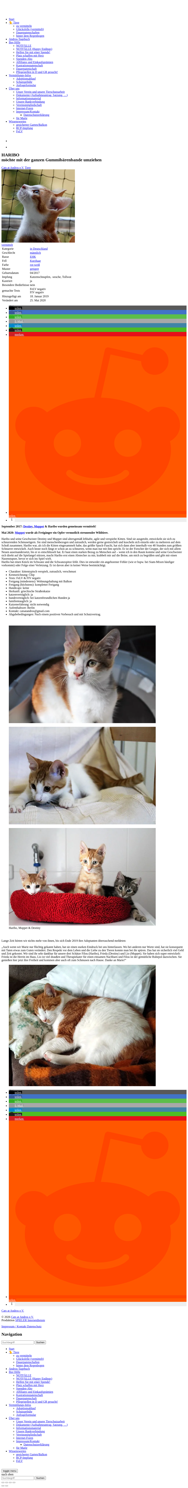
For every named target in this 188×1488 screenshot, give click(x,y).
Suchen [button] (40, 1342)
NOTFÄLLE (23, 45)
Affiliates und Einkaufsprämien (34, 62)
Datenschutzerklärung (36, 114)
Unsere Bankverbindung (30, 101)
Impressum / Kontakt (14, 1326)
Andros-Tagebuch (19, 39)
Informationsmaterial (28, 98)
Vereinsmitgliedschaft (29, 105)
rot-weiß (35, 264)
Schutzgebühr (24, 81)
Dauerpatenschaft (26, 68)
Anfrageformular (26, 85)
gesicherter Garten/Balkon (31, 124)
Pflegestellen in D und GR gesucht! (37, 72)
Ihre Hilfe (14, 42)
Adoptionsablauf (26, 78)
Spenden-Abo (24, 58)
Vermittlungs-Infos (20, 75)
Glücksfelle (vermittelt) (30, 29)
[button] (15, 308)
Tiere (28, 167)
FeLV (19, 131)
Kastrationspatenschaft (29, 65)
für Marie (21, 118)
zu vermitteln (24, 25)
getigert (34, 268)
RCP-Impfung (24, 128)
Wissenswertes (17, 121)
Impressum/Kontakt (27, 111)
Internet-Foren (24, 108)
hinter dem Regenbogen (30, 35)
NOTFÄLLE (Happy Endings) (34, 49)
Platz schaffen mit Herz (30, 55)
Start (11, 19)
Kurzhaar (35, 260)
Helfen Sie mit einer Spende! (33, 52)
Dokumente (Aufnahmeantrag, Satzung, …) (42, 95)
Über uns (14, 88)
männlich (35, 252)
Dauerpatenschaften (27, 32)
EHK (33, 256)
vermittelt (7, 244)
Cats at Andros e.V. (12, 167)
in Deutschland (39, 248)
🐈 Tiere (14, 22)
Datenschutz (34, 1326)
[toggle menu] (9, 1471)
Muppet (38, 526)
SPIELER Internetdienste (30, 1320)
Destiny (28, 526)
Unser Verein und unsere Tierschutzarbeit (40, 91)
